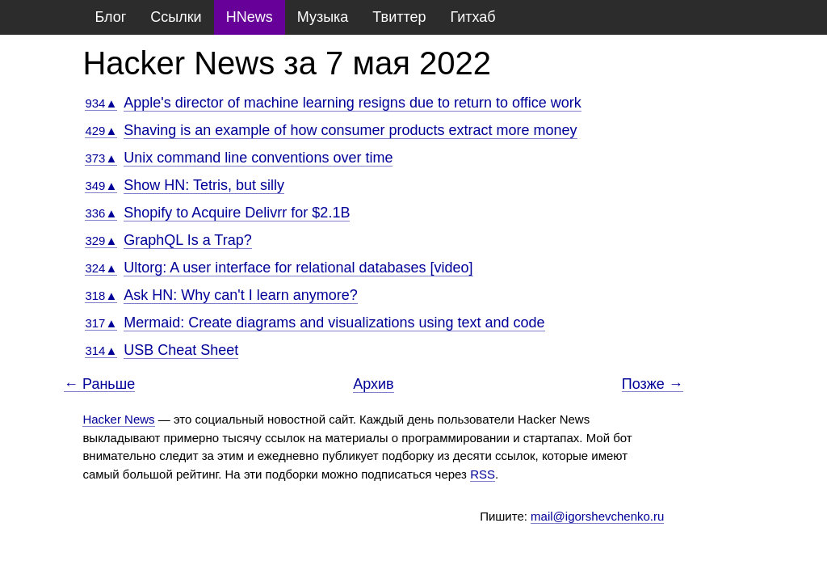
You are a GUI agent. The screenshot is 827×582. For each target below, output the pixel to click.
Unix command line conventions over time (258, 158)
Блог (110, 17)
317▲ (101, 323)
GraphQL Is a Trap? (187, 240)
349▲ (101, 185)
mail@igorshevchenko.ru (597, 516)
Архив (373, 384)
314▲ (101, 350)
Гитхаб (473, 17)
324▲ (101, 268)
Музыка (323, 17)
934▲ (101, 103)
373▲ (101, 158)
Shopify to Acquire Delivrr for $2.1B (237, 213)
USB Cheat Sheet (181, 350)
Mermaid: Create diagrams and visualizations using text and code (334, 322)
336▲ (101, 213)
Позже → (652, 384)
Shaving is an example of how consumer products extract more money (350, 130)
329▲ (101, 240)
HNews (249, 17)
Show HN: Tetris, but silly (204, 185)
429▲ (101, 130)
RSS (482, 474)
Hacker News (118, 419)
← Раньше (99, 384)
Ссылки (175, 17)
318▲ (101, 295)
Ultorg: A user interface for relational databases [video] (298, 267)
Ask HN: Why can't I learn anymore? (241, 295)
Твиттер (399, 17)
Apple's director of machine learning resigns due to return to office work (352, 103)
